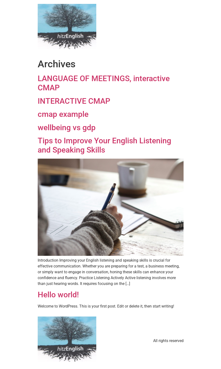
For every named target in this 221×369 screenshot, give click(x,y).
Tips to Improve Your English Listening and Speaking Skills (104, 145)
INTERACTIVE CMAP (74, 101)
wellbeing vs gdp (67, 127)
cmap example (63, 114)
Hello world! (58, 294)
